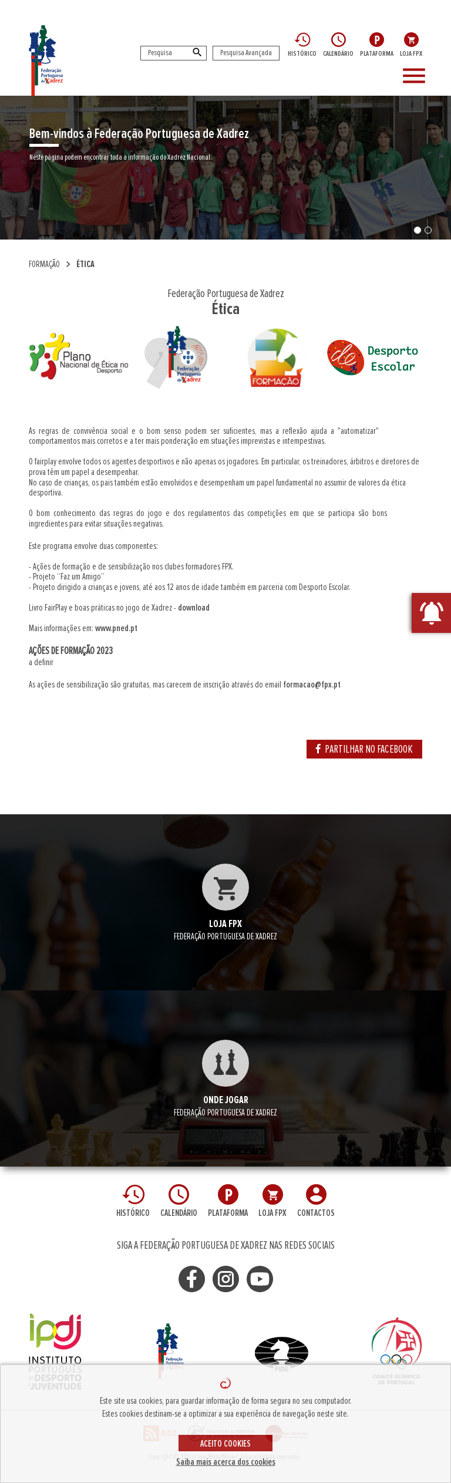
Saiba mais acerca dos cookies (225, 1462)
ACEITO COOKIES (225, 1443)
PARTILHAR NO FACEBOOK (364, 749)
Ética (85, 264)
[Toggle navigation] (421, 76)
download (194, 607)
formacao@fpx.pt (312, 684)
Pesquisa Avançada (246, 53)
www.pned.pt (116, 628)
